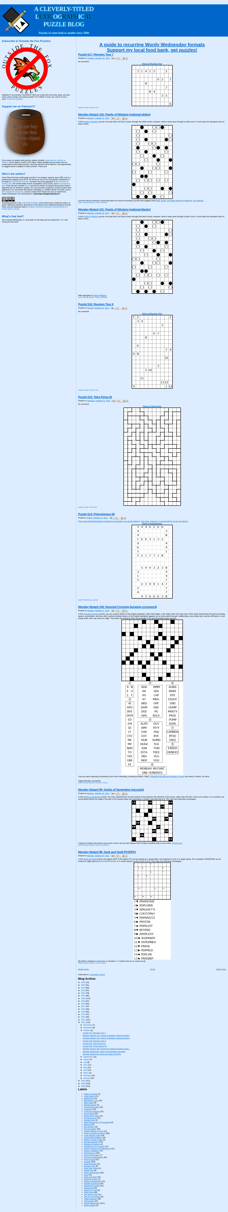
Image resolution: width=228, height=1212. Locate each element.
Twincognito (89, 1201)
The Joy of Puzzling (92, 1197)
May (85, 1067)
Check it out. (177, 843)
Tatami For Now (90, 1190)
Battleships (88, 1098)
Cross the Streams (92, 1111)
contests (87, 1109)
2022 (83, 993)
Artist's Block (89, 1096)
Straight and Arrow (91, 1183)
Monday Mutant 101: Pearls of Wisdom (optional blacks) (114, 209)
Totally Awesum (90, 1199)
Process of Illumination (93, 1157)
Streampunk (89, 1188)
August (86, 1059)
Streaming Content (92, 1186)
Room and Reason (92, 1173)
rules (86, 1175)
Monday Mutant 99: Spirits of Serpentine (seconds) (111, 789)
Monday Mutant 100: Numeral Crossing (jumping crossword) (117, 606)
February (87, 1075)
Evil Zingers (89, 1127)
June (85, 1065)
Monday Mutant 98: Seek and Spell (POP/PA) (107, 852)
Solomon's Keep (91, 1179)
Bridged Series (90, 1105)
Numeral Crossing (91, 614)
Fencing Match (90, 1129)
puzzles (86, 107)
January (87, 1078)
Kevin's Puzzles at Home (94, 1133)
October (87, 1030)
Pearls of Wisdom (91, 122)
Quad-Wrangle (90, 1164)
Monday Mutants (89, 202)
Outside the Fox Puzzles (94, 1146)
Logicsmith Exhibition (93, 1138)
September (88, 1057)
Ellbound (87, 1124)
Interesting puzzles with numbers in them (167, 776)
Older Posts (221, 969)
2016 (83, 1009)
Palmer (96, 295)
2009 (83, 1083)
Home (152, 969)
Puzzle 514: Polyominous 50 (96, 514)
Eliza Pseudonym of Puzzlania (96, 1122)
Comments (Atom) (97, 974)
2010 (83, 1081)
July (85, 1062)
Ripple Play (88, 1170)
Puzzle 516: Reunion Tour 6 (95, 304)
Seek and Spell (90, 859)
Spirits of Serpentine (92, 797)
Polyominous (87, 600)
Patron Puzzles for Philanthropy (97, 1148)
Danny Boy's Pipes (92, 1116)
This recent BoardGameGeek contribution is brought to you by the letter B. (109, 521)
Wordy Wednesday (92, 1203)
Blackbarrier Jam (91, 1100)
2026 (83, 982)
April (85, 1070)
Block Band (88, 1103)
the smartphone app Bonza (12, 192)
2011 (83, 1022)
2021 (83, 996)
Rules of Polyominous (152, 523)
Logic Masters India (92, 1135)
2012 (83, 1020)
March (86, 1073)
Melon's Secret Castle (93, 1140)
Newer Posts (83, 969)
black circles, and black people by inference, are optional (179, 201)
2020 (83, 998)
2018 (83, 1004)
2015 (83, 1012)
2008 (83, 1086)
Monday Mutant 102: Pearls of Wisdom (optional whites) (114, 114)
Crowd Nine (89, 1114)
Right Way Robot (91, 1168)
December (88, 1025)
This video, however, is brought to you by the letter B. (164, 521)
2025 (83, 985)
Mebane (103, 295)
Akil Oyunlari (61, 182)
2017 (83, 1006)
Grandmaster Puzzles (20, 182)
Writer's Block (89, 1205)
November (88, 1027)
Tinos (62, 220)
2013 (83, 1017)
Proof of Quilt (89, 1159)
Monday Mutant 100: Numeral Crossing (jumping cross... (106, 1049)
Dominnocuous (90, 1118)
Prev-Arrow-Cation (91, 1155)
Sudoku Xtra (7, 184)
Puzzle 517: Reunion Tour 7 (95, 54)
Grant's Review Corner (93, 1131)
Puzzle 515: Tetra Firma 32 (95, 397)
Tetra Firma (93, 507)
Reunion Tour (93, 107)
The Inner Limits (90, 1194)
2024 (83, 988)
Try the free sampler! (14, 99)
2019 (83, 1001)
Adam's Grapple (90, 1094)
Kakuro (27, 186)
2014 (83, 1014)
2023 (83, 990)
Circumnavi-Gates (91, 1107)
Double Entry (89, 1120)
